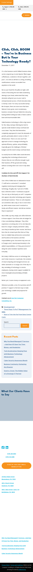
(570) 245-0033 (11, 454)
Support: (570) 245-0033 (9, 8)
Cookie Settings (6, 2)
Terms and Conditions (17, 565)
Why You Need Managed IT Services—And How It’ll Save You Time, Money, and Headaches (16, 344)
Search (6, 322)
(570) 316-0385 (10, 457)
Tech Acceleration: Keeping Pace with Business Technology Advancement (15, 354)
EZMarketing (22, 569)
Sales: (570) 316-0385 (23, 8)
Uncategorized (9, 307)
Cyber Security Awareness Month (15, 360)
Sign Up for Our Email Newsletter (16, 466)
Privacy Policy (6, 565)
